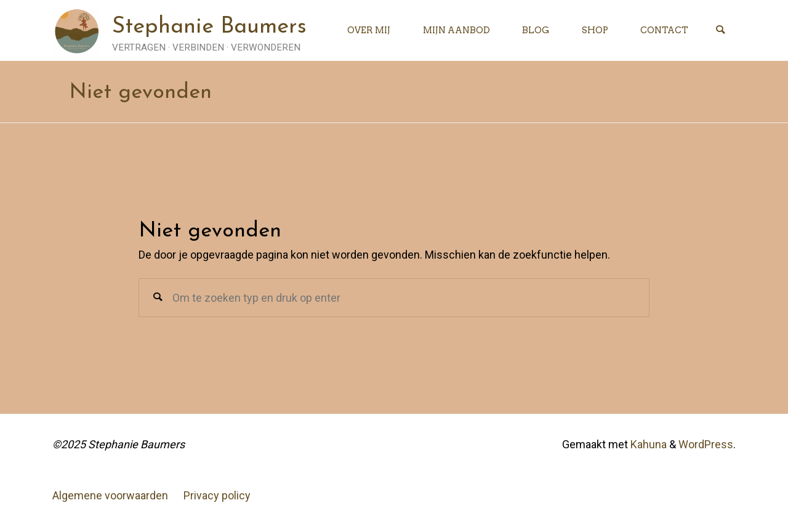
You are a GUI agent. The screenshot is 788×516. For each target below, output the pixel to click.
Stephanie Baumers (209, 27)
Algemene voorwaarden (110, 495)
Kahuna (647, 444)
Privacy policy (217, 495)
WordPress (705, 444)
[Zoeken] (720, 30)
